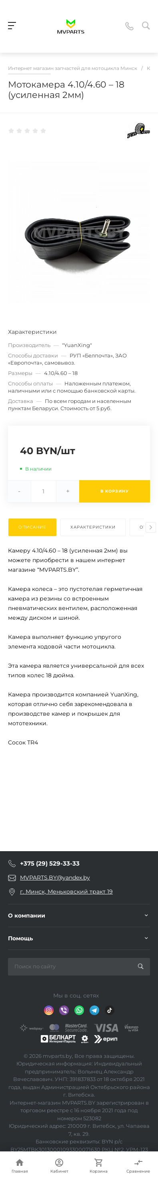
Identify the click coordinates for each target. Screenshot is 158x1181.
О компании (26, 915)
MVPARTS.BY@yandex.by (55, 877)
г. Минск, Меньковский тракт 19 (66, 891)
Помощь (20, 938)
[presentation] (151, 527)
